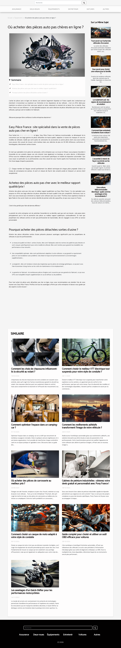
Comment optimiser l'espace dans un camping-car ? (34, 426)
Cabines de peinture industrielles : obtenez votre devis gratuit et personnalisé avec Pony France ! (86, 482)
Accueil (10, 18)
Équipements (54, 9)
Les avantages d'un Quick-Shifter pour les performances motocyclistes (31, 591)
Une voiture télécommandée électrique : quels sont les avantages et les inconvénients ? (101, 192)
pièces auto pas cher (26, 135)
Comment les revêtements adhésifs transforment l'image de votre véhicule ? (82, 426)
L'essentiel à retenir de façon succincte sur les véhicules (101, 161)
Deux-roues (35, 9)
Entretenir (73, 9)
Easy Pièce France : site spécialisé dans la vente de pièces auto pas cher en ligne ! (38, 84)
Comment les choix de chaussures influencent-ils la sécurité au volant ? (34, 370)
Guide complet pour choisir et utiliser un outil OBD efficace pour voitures (84, 535)
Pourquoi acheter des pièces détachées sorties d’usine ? (30, 92)
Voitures (90, 9)
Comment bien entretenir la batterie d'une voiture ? (101, 131)
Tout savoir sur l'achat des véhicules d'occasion (101, 42)
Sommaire (16, 80)
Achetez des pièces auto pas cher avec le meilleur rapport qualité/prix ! (34, 88)
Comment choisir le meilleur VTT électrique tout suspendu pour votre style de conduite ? (86, 370)
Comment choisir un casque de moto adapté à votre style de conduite (34, 535)
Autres (106, 9)
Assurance (16, 9)
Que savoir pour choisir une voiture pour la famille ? (101, 71)
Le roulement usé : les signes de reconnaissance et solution (101, 102)
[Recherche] (58, 3)
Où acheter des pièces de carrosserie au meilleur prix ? (31, 482)
